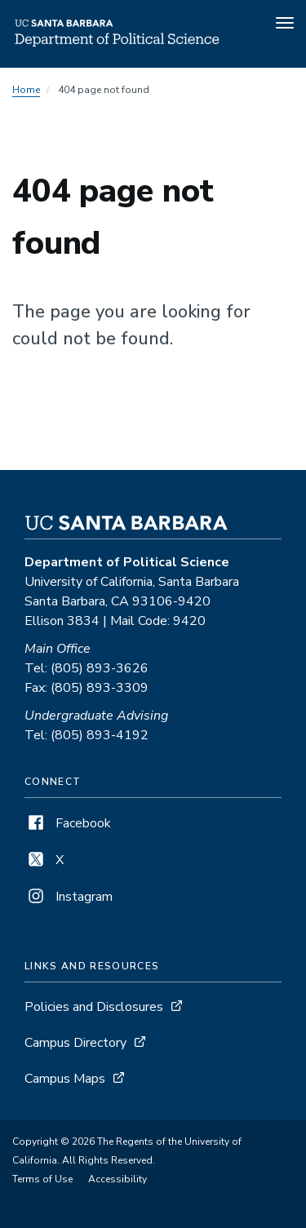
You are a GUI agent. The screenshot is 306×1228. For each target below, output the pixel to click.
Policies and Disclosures (93, 1007)
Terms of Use (42, 1179)
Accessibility (117, 1179)
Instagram (68, 897)
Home (26, 89)
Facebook (67, 823)
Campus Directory (75, 1043)
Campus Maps (64, 1079)
